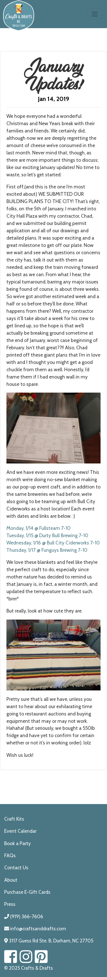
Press (9, 904)
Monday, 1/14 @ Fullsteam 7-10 (38, 528)
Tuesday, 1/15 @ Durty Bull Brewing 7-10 (47, 535)
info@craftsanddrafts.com (35, 928)
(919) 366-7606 (23, 916)
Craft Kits (14, 819)
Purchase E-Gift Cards (27, 892)
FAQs (10, 855)
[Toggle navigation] (94, 14)
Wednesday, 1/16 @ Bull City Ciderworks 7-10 (53, 543)
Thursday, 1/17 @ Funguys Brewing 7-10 (46, 550)
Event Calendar (20, 831)
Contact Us (16, 867)
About (10, 880)
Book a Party (17, 843)
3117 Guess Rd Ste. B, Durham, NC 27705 (48, 941)
